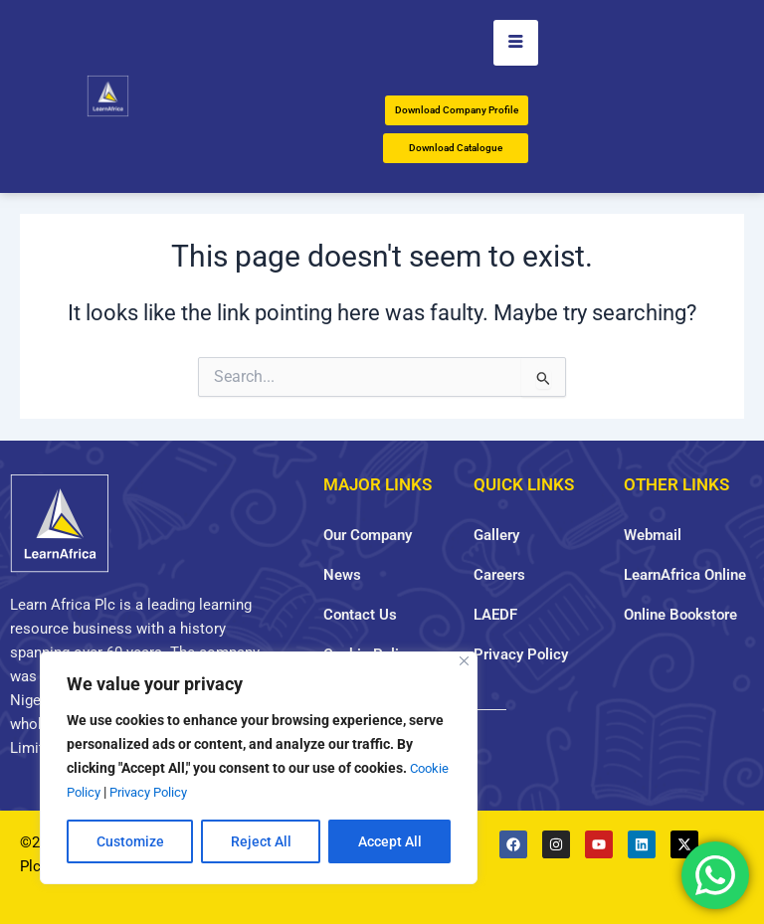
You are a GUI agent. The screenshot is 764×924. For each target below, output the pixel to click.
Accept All (390, 841)
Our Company (367, 535)
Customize (130, 841)
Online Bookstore (680, 615)
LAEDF (495, 615)
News (342, 575)
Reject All (261, 841)
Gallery (496, 535)
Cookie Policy (107, 792)
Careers (499, 575)
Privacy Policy (200, 792)
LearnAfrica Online (685, 575)
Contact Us (360, 615)
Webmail (652, 535)
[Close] (464, 660)
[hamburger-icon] (515, 43)
